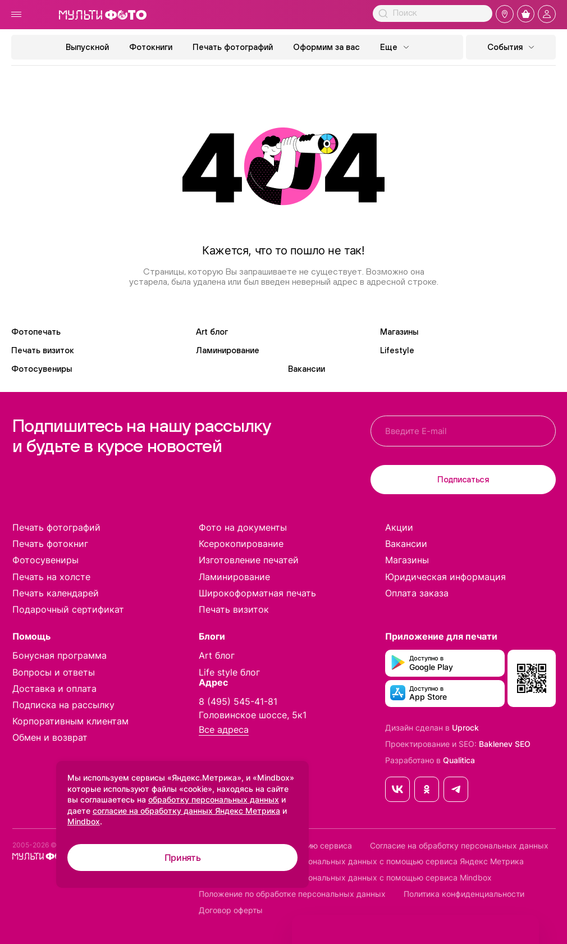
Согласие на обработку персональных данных (459, 845)
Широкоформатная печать (257, 593)
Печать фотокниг (50, 543)
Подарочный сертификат (68, 609)
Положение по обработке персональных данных (292, 894)
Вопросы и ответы (53, 672)
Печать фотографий (233, 47)
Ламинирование (227, 350)
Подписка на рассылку (63, 704)
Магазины (399, 331)
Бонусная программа (59, 655)
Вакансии (306, 368)
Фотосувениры (41, 368)
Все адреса (224, 729)
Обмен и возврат (50, 737)
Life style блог (229, 672)
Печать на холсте (51, 576)
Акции (399, 527)
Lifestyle (397, 350)
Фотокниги (150, 47)
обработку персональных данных (213, 799)
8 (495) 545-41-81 (238, 701)
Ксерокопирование (241, 543)
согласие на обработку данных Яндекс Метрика (186, 810)
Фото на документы (243, 527)
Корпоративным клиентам (70, 721)
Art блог (212, 331)
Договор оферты (231, 910)
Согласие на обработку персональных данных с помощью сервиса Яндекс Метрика (361, 861)
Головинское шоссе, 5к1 (253, 714)
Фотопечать (36, 331)
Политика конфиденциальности (464, 894)
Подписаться (463, 479)
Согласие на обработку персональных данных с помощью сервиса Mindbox (345, 877)
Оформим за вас (326, 47)
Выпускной (87, 47)
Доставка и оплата (54, 688)
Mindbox (83, 821)
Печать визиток (42, 350)
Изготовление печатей (249, 560)
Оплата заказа (417, 593)
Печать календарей (55, 593)
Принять (182, 857)
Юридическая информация (445, 576)
